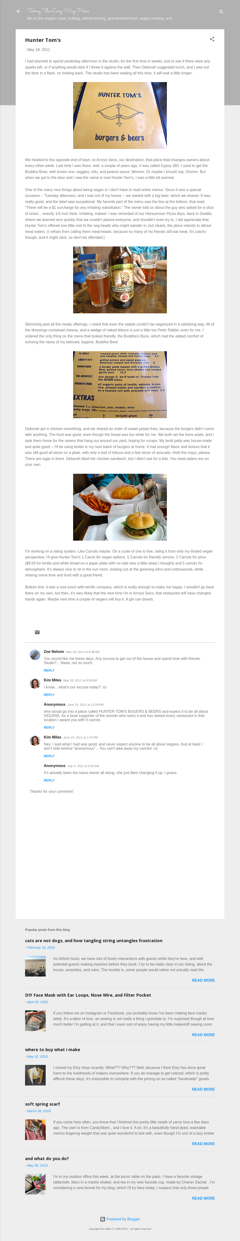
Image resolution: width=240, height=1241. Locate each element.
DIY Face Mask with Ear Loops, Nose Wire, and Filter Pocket (88, 995)
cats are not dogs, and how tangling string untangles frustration (93, 940)
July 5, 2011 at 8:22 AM (83, 766)
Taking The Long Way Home (58, 11)
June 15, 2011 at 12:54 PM (85, 704)
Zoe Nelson (54, 652)
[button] (212, 39)
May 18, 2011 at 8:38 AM (82, 652)
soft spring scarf (42, 1104)
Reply (49, 670)
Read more (203, 980)
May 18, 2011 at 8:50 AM (80, 680)
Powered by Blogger (120, 1219)
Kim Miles (52, 680)
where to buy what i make (52, 1049)
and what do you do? (47, 1158)
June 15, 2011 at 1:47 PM (80, 737)
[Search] (221, 13)
